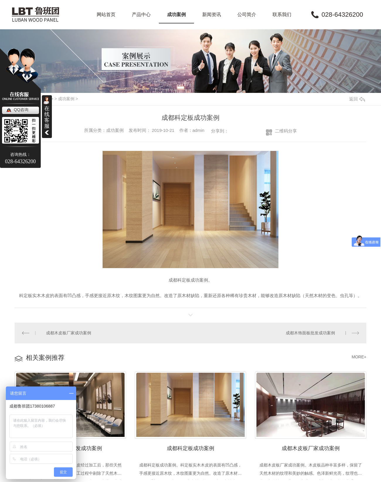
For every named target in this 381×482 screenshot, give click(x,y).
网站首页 (106, 14)
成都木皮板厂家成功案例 (68, 333)
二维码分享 (286, 130)
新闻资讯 (211, 14)
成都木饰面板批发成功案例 (310, 333)
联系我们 (282, 14)
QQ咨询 (21, 109)
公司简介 (246, 14)
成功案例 (176, 14)
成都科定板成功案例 (190, 448)
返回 (357, 98)
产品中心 (141, 14)
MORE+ (359, 356)
